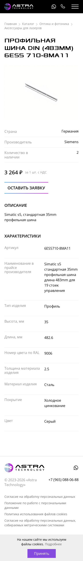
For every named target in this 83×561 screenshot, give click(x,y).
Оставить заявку (26, 187)
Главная (10, 24)
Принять (41, 553)
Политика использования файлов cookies (35, 514)
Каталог (28, 24)
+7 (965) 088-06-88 (62, 6)
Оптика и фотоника (54, 24)
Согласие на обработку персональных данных (39, 496)
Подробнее (53, 544)
